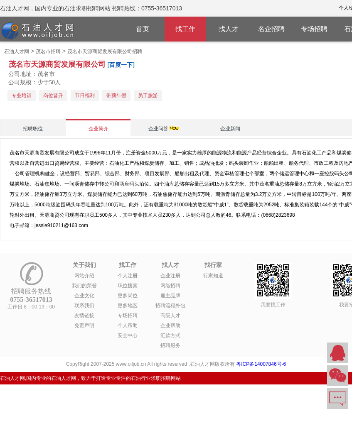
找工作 (185, 28)
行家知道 (213, 276)
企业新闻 (230, 129)
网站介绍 (84, 276)
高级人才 (170, 315)
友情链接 (84, 315)
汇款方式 (170, 335)
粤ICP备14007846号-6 (261, 364)
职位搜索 (128, 286)
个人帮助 (128, 325)
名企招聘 (271, 28)
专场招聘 (314, 28)
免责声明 (84, 325)
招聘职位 (33, 129)
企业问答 (158, 129)
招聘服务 (170, 345)
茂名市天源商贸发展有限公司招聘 (104, 51)
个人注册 (128, 276)
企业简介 (98, 129)
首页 (142, 28)
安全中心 (128, 335)
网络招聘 (170, 286)
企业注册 (170, 276)
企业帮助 (170, 325)
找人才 (229, 28)
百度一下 (121, 64)
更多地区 (128, 305)
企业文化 (84, 296)
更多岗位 (128, 296)
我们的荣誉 (84, 286)
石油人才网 (16, 51)
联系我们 (84, 305)
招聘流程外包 (170, 305)
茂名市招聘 (48, 51)
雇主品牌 (170, 296)
